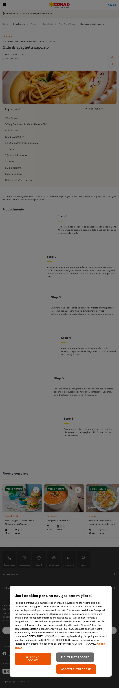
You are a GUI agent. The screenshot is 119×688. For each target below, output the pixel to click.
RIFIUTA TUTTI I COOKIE (75, 657)
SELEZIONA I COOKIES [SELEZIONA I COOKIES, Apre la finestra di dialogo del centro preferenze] (33, 659)
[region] (61, 631)
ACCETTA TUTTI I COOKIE (76, 669)
